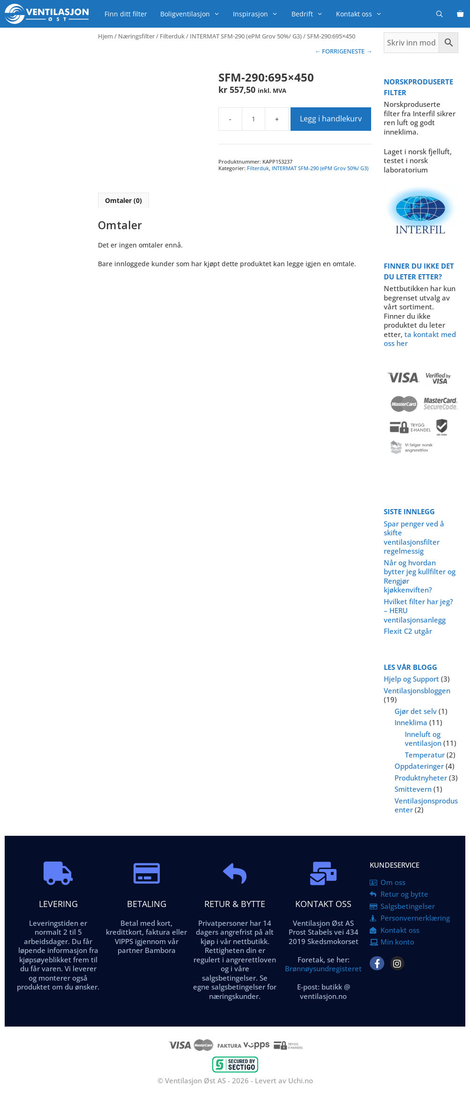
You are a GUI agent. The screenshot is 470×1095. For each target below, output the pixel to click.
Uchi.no (300, 1080)
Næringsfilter (136, 36)
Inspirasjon (258, 14)
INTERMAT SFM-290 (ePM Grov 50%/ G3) (246, 36)
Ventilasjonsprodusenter (426, 805)
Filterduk (172, 36)
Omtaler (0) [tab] (123, 200)
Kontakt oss (362, 14)
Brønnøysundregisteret (323, 968)
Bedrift (310, 14)
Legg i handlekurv (331, 118)
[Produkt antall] (253, 119)
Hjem (105, 36)
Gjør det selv (416, 711)
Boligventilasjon (193, 14)
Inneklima (411, 722)
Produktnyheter (421, 777)
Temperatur (425, 754)
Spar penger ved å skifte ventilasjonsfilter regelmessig (414, 537)
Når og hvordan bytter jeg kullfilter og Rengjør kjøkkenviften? (419, 576)
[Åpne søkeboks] (439, 14)
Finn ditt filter (125, 13)
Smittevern (413, 789)
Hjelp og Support (411, 678)
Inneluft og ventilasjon (423, 738)
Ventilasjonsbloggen (417, 690)
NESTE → (359, 51)
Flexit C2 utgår (408, 631)
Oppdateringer (419, 766)
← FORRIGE (330, 51)
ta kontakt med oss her (420, 339)
